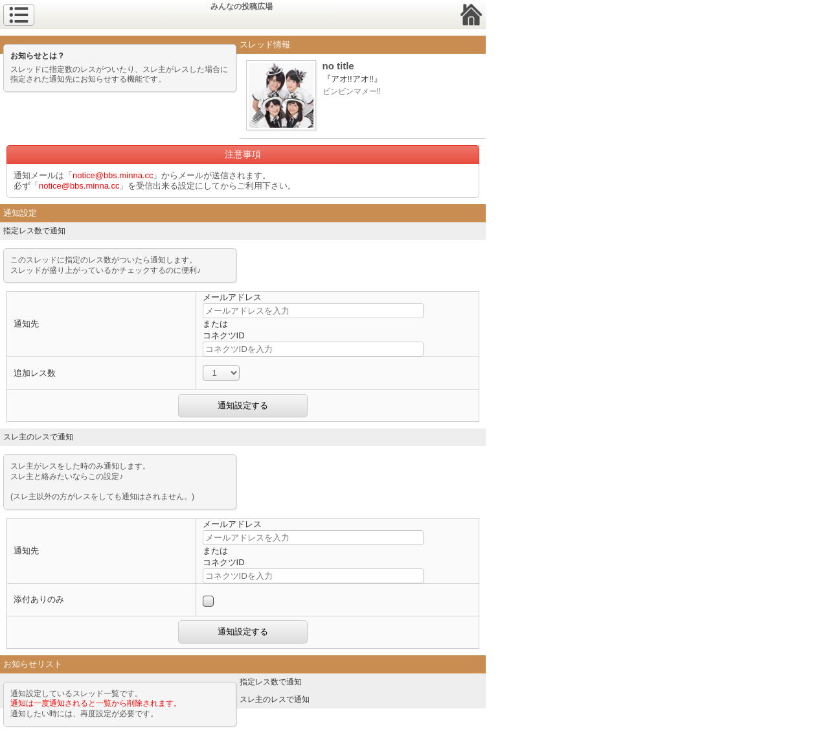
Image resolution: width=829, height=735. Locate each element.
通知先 (26, 324)
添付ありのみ (39, 599)
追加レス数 (35, 373)
